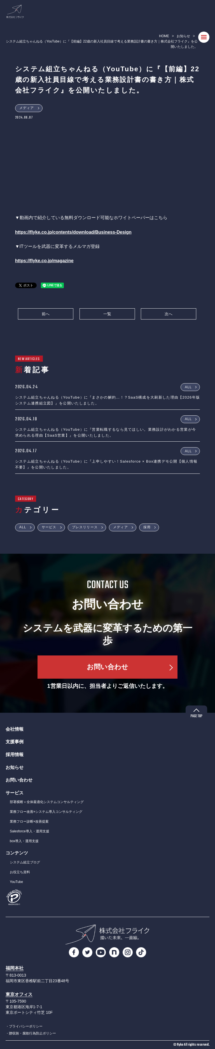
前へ (46, 314)
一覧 (107, 314)
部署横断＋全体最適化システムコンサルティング (47, 802)
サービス (49, 527)
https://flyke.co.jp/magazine (44, 260)
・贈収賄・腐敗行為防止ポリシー (31, 1033)
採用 (147, 527)
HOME (164, 36)
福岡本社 (15, 968)
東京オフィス (19, 994)
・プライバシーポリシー (24, 1026)
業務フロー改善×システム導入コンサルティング (46, 812)
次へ (168, 314)
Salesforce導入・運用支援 (29, 831)
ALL (188, 387)
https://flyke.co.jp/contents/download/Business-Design (73, 232)
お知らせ (183, 36)
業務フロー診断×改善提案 (29, 821)
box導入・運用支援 (24, 841)
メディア (26, 108)
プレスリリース (85, 527)
